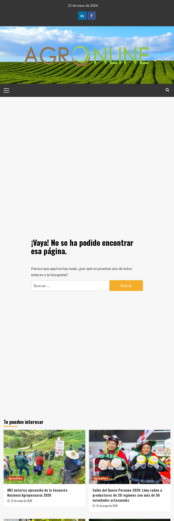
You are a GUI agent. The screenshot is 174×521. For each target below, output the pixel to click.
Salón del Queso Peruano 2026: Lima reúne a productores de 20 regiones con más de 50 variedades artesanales (127, 495)
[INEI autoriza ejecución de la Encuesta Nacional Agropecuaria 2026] (44, 457)
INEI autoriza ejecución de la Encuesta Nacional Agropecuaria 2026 (37, 492)
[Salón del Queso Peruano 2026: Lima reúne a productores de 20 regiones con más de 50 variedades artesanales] (130, 457)
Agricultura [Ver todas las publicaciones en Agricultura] (15, 478)
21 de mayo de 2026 (21, 501)
